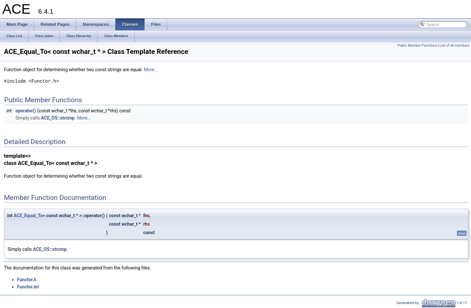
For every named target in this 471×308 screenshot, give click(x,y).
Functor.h (26, 279)
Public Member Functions (417, 45)
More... (151, 69)
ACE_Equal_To (28, 215)
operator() (25, 110)
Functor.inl (28, 286)
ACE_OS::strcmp (58, 118)
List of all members (454, 45)
